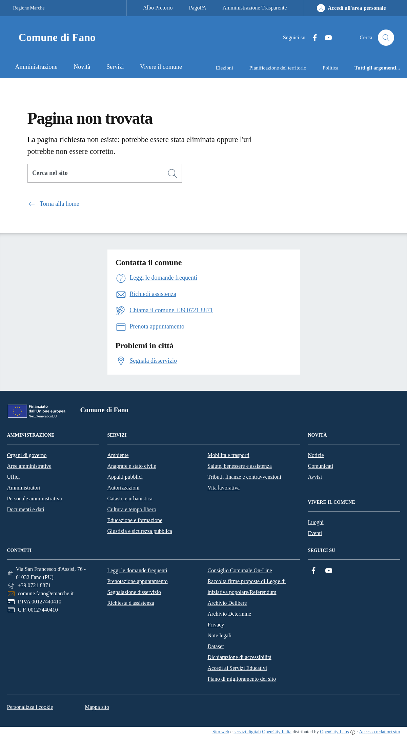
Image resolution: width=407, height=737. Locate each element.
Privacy (215, 625)
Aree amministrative (29, 466)
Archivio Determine (229, 614)
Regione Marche (29, 8)
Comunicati (320, 466)
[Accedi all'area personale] (351, 8)
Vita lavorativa (224, 488)
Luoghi (316, 522)
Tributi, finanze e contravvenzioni (244, 477)
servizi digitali (247, 731)
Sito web (220, 731)
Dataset (215, 646)
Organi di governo (27, 455)
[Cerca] (172, 173)
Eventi (315, 533)
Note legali (219, 635)
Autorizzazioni (123, 488)
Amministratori (24, 488)
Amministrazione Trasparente (255, 8)
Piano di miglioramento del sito (241, 679)
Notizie (316, 455)
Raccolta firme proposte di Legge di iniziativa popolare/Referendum (246, 586)
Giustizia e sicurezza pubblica (139, 531)
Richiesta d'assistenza (130, 603)
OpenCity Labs (334, 731)
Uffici (13, 477)
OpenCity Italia (276, 731)
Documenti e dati (25, 509)
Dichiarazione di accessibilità (239, 657)
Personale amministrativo (34, 498)
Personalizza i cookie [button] (30, 707)
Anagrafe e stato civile (131, 466)
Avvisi (315, 477)
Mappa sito (97, 707)
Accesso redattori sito (379, 731)
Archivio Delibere (227, 603)
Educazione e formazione (135, 520)
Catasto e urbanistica (129, 498)
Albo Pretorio (158, 8)
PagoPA (197, 8)
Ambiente (118, 455)
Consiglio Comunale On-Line (239, 570)
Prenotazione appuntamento (137, 581)
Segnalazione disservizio (134, 592)
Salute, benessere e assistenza (240, 466)
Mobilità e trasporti (229, 455)
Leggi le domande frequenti (137, 570)
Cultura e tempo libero (131, 509)
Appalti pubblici (125, 477)
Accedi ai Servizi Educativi (237, 668)
